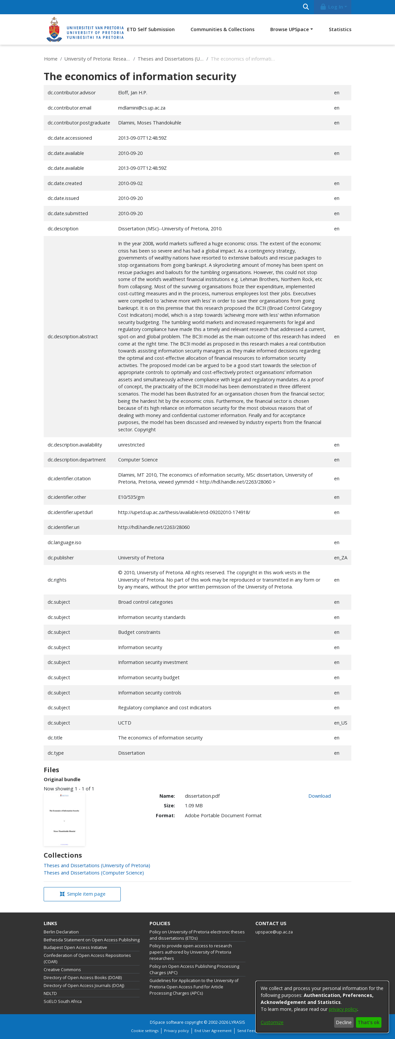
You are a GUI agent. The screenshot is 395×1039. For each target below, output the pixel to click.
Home (51, 59)
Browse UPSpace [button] (289, 29)
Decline (344, 1022)
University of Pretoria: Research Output (98, 59)
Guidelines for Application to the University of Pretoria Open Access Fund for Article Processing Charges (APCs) (194, 987)
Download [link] (319, 796)
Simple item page (83, 894)
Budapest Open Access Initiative (75, 947)
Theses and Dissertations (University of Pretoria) (171, 59)
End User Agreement (213, 1030)
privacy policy (343, 1009)
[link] (97, 865)
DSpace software (167, 1022)
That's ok (368, 1022)
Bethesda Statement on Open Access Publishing (92, 940)
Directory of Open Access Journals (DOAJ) (84, 985)
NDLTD (50, 993)
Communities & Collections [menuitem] (222, 29)
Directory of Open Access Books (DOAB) (83, 977)
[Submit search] (306, 7)
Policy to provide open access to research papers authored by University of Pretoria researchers (191, 952)
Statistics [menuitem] (340, 29)
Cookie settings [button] (144, 1030)
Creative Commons (62, 969)
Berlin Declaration (61, 932)
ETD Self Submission (151, 29)
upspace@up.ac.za (274, 932)
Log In (331, 7)
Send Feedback (250, 1030)
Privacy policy (176, 1030)
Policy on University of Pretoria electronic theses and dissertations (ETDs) (197, 935)
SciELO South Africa (63, 1001)
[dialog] (322, 1006)
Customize (272, 1022)
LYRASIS (237, 1022)
